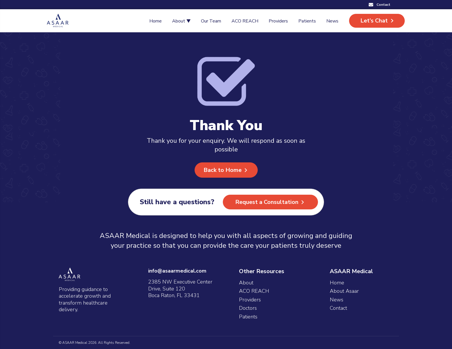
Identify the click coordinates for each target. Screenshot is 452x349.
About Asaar (344, 291)
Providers (250, 300)
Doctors (248, 308)
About (246, 282)
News (336, 300)
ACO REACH (254, 291)
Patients (248, 317)
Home (337, 282)
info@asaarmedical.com (177, 270)
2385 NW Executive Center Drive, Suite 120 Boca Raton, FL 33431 (180, 288)
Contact (338, 308)
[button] (379, 4)
